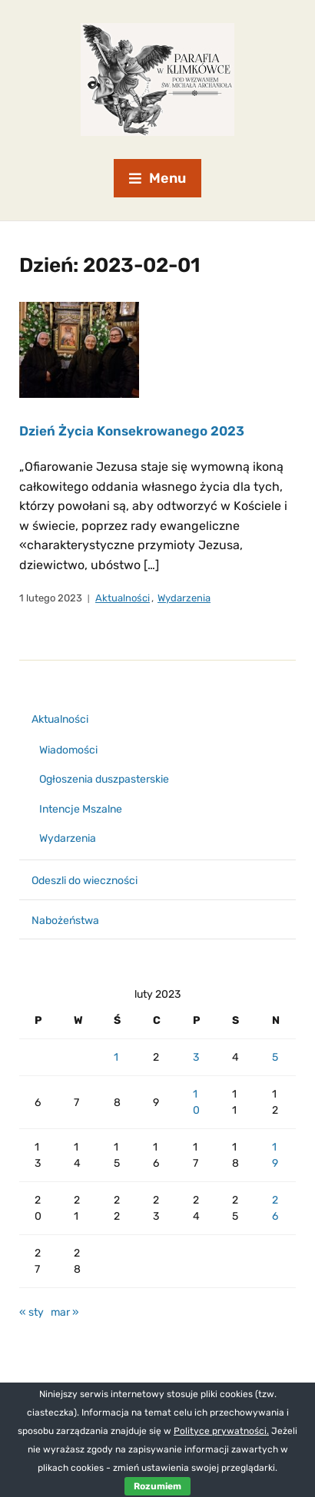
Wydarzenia (184, 598)
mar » (65, 1312)
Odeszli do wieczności (85, 880)
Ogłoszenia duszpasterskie (104, 779)
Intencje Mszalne (80, 809)
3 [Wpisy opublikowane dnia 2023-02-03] (196, 1057)
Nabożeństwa (65, 920)
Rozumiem (157, 1486)
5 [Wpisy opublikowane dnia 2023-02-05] (275, 1057)
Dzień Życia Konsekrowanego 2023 (131, 431)
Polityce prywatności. (221, 1431)
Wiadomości (68, 750)
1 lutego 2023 (50, 598)
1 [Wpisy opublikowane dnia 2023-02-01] (116, 1057)
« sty (31, 1312)
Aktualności (122, 598)
